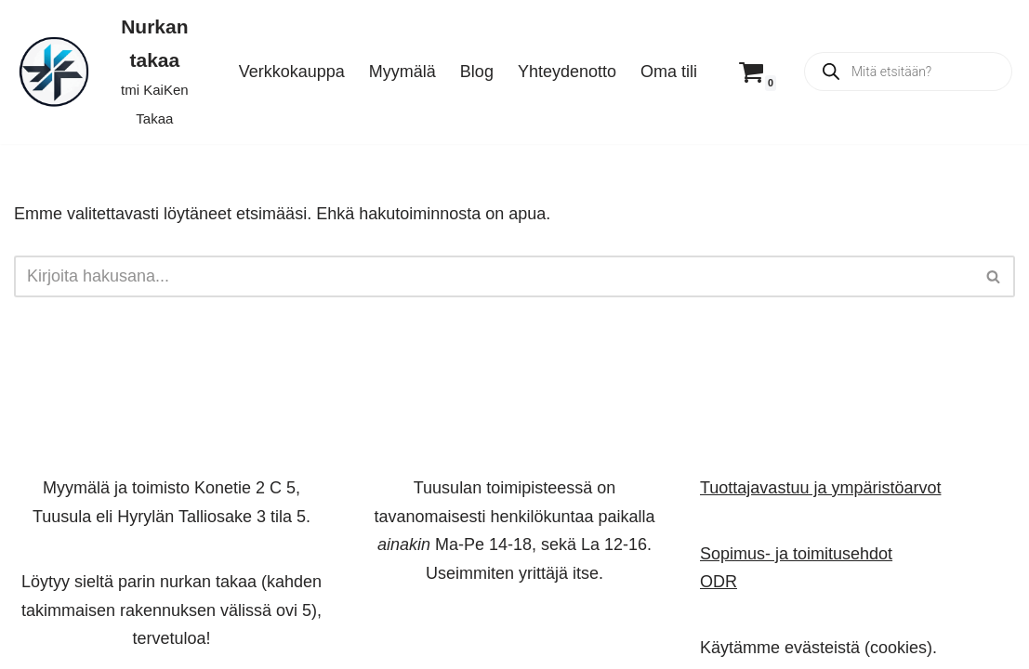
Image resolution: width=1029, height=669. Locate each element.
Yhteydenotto (567, 71)
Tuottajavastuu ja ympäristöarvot (820, 488)
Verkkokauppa (292, 71)
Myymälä (402, 71)
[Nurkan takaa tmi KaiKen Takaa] (110, 72)
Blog (477, 71)
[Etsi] (493, 276)
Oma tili (668, 71)
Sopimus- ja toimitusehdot (796, 553)
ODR (718, 581)
